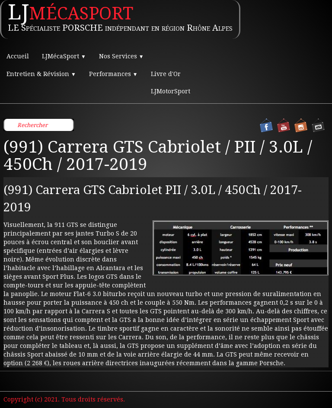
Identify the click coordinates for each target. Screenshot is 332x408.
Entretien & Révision (41, 73)
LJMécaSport (64, 56)
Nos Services (121, 56)
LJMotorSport (170, 91)
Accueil (17, 56)
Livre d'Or (166, 73)
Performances (113, 73)
